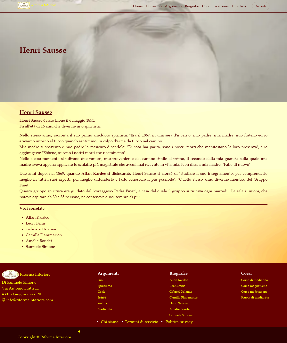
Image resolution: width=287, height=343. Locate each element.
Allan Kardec (93, 173)
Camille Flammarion (183, 297)
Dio (100, 280)
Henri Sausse (178, 303)
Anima (102, 303)
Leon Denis (177, 286)
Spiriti (102, 297)
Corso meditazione (254, 291)
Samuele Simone (181, 315)
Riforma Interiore (35, 274)
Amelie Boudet (180, 309)
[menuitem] (137, 6)
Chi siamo (110, 321)
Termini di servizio (141, 321)
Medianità (105, 309)
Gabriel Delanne (180, 291)
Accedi (260, 6)
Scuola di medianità (255, 297)
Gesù (101, 291)
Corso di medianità (254, 280)
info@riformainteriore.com (29, 300)
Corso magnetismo (254, 286)
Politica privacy (179, 321)
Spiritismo (105, 286)
